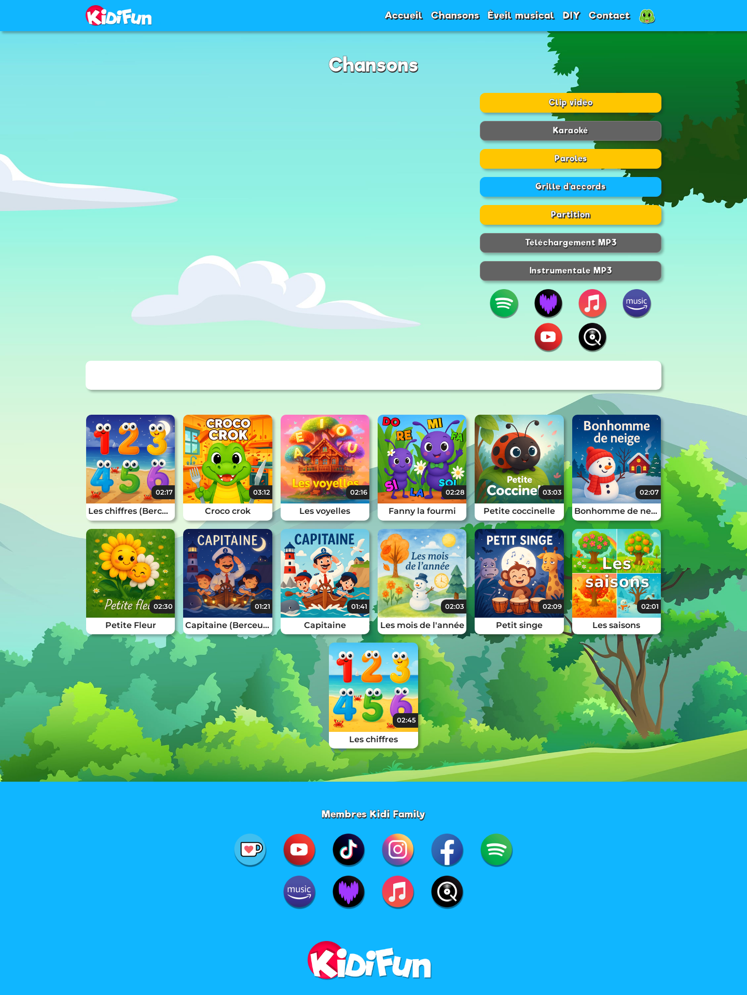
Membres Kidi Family (374, 814)
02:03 (454, 606)
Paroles (571, 158)
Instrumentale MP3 (571, 270)
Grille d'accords (570, 186)
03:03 (552, 492)
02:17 (164, 492)
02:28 (455, 492)
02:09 (552, 606)
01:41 (359, 606)
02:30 (163, 606)
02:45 (406, 720)
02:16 (358, 492)
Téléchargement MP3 (571, 242)
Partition (570, 214)
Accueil (403, 15)
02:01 (650, 606)
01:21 (262, 606)
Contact (609, 15)
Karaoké (570, 130)
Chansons (455, 15)
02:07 (649, 492)
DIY (571, 15)
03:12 (261, 492)
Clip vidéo (571, 102)
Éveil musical (521, 15)
